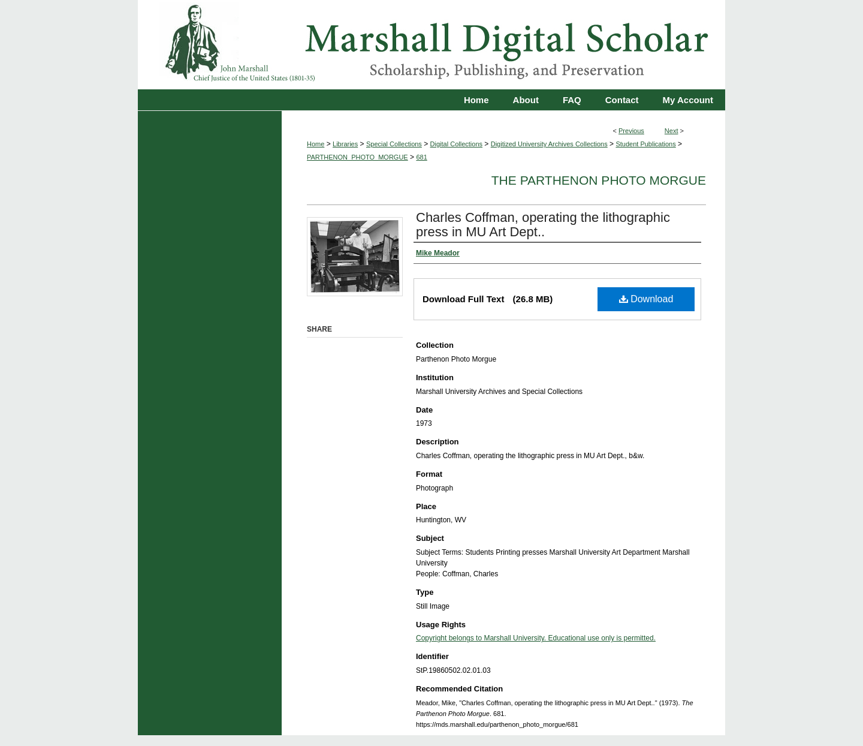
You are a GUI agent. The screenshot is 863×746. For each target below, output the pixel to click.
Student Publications (645, 144)
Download (646, 299)
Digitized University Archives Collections (549, 144)
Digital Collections (456, 144)
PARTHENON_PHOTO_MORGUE (357, 157)
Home (315, 144)
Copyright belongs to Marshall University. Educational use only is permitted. (536, 638)
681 (421, 157)
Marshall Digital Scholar (431, 44)
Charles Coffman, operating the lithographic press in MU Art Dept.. (543, 224)
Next (671, 130)
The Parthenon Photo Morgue (598, 180)
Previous (631, 130)
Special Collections (394, 144)
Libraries (345, 144)
